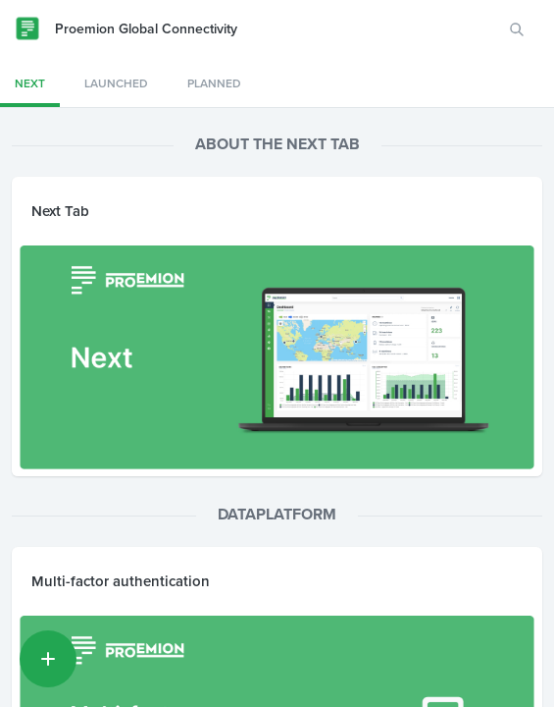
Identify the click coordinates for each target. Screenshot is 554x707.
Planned (214, 83)
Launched (116, 83)
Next (30, 83)
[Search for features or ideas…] (516, 29)
